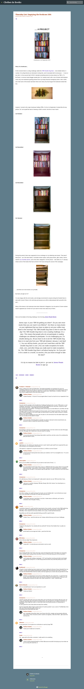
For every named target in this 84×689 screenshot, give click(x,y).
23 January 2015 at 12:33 (37, 611)
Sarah (20, 635)
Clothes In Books (12, 2)
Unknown (21, 622)
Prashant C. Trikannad (24, 386)
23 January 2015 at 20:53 (29, 622)
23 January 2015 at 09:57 (37, 529)
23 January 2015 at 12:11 (30, 597)
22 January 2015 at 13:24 (37, 433)
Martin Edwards (23, 584)
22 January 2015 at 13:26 (37, 481)
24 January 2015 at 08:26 (37, 626)
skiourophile (22, 460)
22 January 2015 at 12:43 (30, 477)
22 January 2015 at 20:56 (28, 506)
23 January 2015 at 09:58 (37, 542)
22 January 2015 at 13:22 (37, 394)
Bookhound (22, 567)
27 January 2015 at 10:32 (27, 635)
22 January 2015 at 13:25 (37, 464)
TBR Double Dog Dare (48, 71)
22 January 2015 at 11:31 (31, 460)
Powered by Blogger (42, 687)
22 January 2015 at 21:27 (37, 496)
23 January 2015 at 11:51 (37, 589)
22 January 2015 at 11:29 (28, 443)
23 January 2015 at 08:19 (30, 550)
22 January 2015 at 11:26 (30, 403)
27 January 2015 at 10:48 (37, 639)
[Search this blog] (76, 2)
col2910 (21, 443)
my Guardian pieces (25, 259)
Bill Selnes (22, 538)
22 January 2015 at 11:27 (30, 427)
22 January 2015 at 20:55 (30, 491)
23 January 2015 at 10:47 (30, 567)
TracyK (21, 506)
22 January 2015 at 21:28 (37, 515)
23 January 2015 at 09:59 (37, 556)
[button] (16, 19)
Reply (20, 400)
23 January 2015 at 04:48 (30, 538)
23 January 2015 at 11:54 (37, 573)
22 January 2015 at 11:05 (35, 386)
